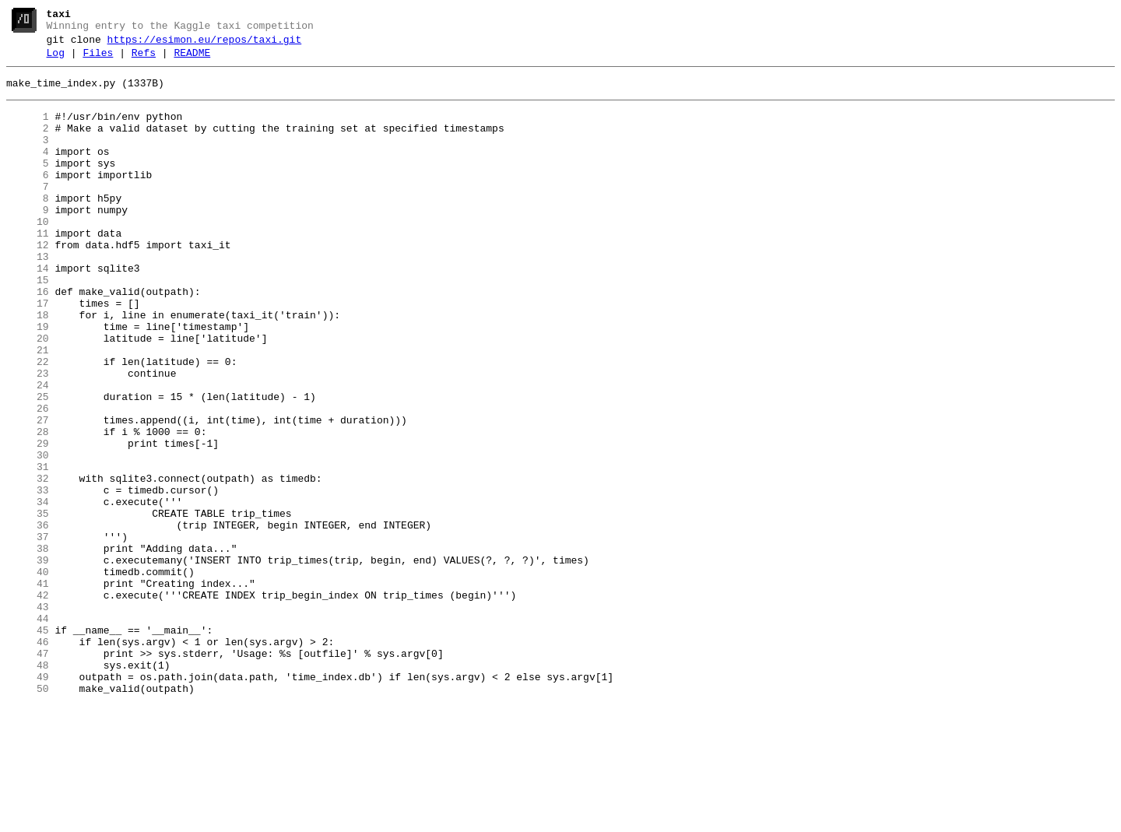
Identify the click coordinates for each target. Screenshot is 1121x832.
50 (27, 815)
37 (27, 633)
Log (56, 60)
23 (27, 437)
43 (27, 717)
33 (27, 577)
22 (27, 423)
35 (27, 605)
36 (27, 619)
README (192, 60)
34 (27, 591)
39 (27, 661)
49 (27, 801)
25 (27, 465)
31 (27, 549)
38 (27, 647)
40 (27, 675)
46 (27, 759)
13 (27, 297)
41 (27, 689)
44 (27, 731)
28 (27, 507)
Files (98, 60)
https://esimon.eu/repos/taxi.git (204, 44)
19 (27, 381)
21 (27, 409)
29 (27, 521)
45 (27, 745)
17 (27, 353)
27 (27, 493)
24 (27, 451)
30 (27, 535)
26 (27, 479)
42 (27, 703)
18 (27, 367)
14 (27, 311)
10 (27, 254)
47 (27, 773)
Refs (144, 60)
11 (27, 269)
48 (27, 787)
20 (27, 395)
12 (27, 283)
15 (27, 325)
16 (27, 339)
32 (27, 563)
